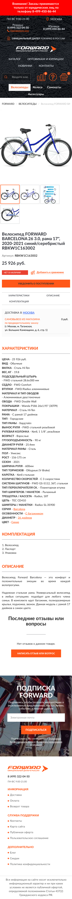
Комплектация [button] (19, 301)
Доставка (16, 795)
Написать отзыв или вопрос (36, 653)
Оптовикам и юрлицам (45, 59)
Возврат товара (19, 806)
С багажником (34, 513)
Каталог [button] (15, 59)
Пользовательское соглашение (29, 838)
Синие (15, 522)
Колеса (37, 87)
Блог (13, 852)
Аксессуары (36, 94)
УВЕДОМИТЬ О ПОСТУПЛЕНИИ (36, 284)
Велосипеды (19, 87)
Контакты (46, 66)
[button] (18, 30)
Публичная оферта (21, 832)
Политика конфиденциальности (30, 864)
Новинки (25, 66)
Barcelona (19, 509)
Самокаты (54, 87)
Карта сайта (17, 827)
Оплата (14, 800)
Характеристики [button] (18, 295)
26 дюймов (25, 518)
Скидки (14, 858)
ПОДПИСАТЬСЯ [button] (36, 730)
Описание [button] (53, 295)
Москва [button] (29, 312)
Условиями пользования (49, 742)
